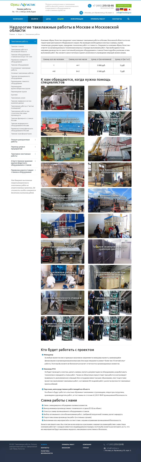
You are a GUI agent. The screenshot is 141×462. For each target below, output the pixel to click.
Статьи (86, 448)
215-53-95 (103, 5)
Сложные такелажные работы (22, 73)
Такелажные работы (19, 41)
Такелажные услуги (18, 98)
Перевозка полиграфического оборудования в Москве (22, 129)
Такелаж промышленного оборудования (20, 77)
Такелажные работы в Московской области (19, 50)
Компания (18, 19)
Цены (48, 19)
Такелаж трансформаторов (21, 134)
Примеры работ (98, 19)
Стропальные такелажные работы (20, 69)
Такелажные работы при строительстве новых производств (20, 113)
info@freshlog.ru (123, 12)
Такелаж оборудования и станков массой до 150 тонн (21, 55)
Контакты (117, 19)
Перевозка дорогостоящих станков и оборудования (22, 171)
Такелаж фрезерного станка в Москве (22, 119)
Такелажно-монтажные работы (21, 155)
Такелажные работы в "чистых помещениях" (22, 107)
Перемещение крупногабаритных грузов (20, 87)
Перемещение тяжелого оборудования (20, 82)
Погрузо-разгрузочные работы (20, 141)
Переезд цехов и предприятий (18, 148)
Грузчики (14, 95)
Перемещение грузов (19, 91)
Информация (77, 19)
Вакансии (66, 448)
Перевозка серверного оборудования (19, 61)
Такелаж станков (17, 46)
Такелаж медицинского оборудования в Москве (20, 124)
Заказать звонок (124, 5)
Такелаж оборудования (20, 65)
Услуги (35, 19)
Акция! (60, 19)
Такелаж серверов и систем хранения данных (21, 102)
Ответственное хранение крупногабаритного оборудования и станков (21, 163)
